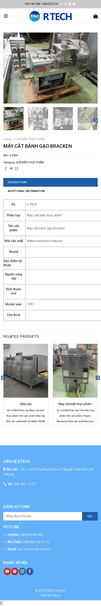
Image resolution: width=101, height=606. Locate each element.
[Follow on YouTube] (74, 4)
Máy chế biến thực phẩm (75, 404)
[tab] (50, 182)
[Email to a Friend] (16, 169)
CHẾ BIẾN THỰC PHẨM (30, 139)
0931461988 (32, 3)
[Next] (96, 120)
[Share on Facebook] (6, 169)
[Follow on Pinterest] (70, 4)
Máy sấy (26, 404)
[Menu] (5, 15)
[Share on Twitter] (11, 169)
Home (7, 139)
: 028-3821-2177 (21, 484)
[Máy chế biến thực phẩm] (75, 371)
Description (17, 182)
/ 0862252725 (49, 3)
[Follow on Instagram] (65, 4)
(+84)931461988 (31, 535)
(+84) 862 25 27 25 (36, 542)
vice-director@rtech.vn (34, 549)
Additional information (26, 191)
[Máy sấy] (25, 371)
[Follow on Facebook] (61, 4)
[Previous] (3, 386)
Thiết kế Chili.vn (50, 595)
